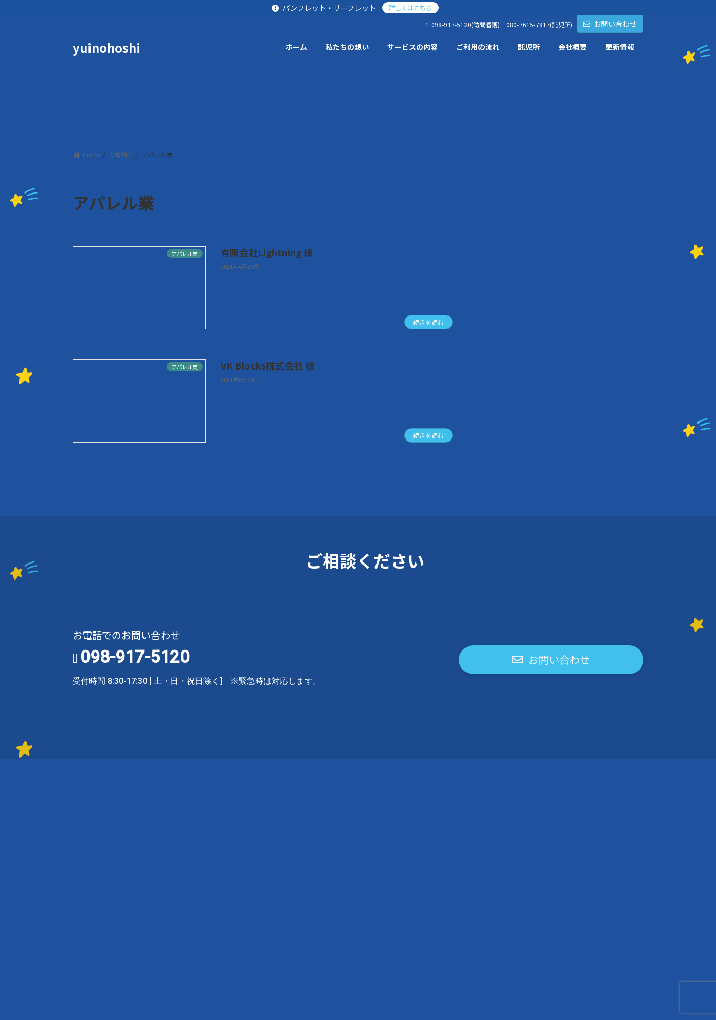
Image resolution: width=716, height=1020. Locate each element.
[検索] (630, 203)
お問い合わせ (610, 24)
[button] (551, 660)
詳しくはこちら (410, 7)
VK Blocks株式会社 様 (267, 365)
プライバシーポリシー (120, 769)
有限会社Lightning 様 (267, 252)
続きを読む (428, 322)
